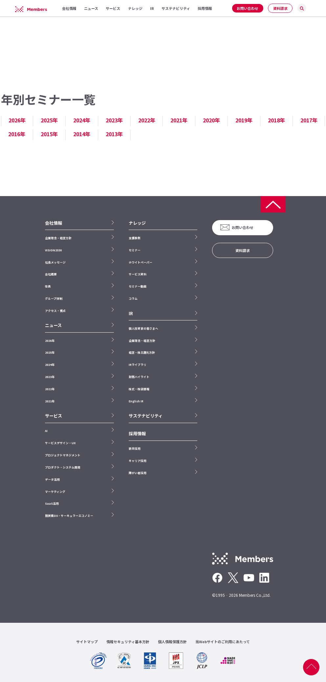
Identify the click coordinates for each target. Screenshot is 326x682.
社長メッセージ (55, 262)
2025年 (49, 120)
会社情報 (53, 223)
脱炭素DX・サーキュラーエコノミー (69, 516)
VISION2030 (53, 250)
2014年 (81, 134)
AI (46, 431)
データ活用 (52, 479)
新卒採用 (135, 448)
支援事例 (134, 238)
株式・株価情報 (139, 389)
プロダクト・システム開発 (62, 467)
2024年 (81, 120)
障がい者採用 (137, 473)
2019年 (243, 120)
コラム (133, 298)
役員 (48, 286)
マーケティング (55, 492)
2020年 (211, 120)
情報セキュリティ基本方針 (127, 641)
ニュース (53, 325)
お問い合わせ (247, 8)
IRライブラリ (137, 365)
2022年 (146, 120)
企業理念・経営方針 (58, 238)
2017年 (308, 120)
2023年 (114, 120)
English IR (136, 401)
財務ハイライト (139, 377)
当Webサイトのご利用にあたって (222, 641)
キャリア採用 (137, 461)
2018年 (276, 120)
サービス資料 (137, 274)
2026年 (17, 120)
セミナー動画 (137, 286)
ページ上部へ (311, 667)
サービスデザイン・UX (60, 443)
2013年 (114, 134)
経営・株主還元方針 (142, 352)
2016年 (16, 134)
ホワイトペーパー (140, 262)
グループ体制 (53, 298)
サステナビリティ (146, 416)
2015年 (49, 134)
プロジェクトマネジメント (62, 455)
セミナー (135, 250)
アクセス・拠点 (55, 311)
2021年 (178, 120)
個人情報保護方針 (172, 641)
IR (131, 313)
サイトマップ (87, 641)
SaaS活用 (52, 503)
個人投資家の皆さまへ (143, 328)
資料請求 (280, 8)
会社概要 (51, 274)
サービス (53, 416)
